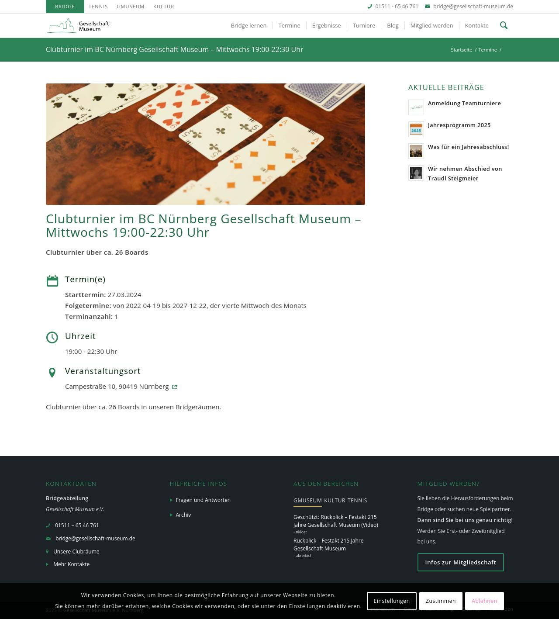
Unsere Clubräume (76, 551)
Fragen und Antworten (203, 500)
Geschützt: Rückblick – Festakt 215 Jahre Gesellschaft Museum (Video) (335, 521)
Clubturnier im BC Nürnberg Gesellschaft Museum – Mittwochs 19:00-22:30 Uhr (175, 49)
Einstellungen (392, 601)
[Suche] (503, 26)
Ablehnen (484, 601)
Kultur (163, 6)
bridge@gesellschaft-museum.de (473, 6)
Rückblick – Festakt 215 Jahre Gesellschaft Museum (328, 544)
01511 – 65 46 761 (77, 525)
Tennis (98, 6)
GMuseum (131, 6)
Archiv (183, 515)
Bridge (65, 6)
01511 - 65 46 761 (397, 6)
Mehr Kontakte (71, 564)
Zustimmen (441, 601)
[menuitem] (65, 6)
